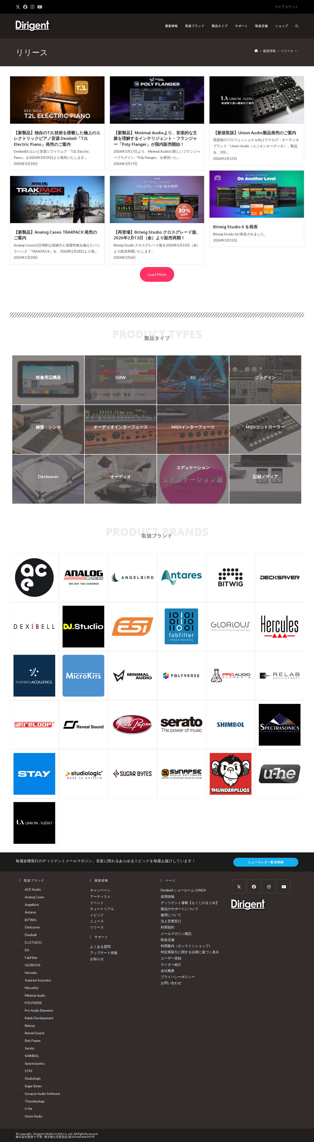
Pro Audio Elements (39, 1010)
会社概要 (167, 970)
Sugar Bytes (33, 1086)
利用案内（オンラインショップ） (186, 946)
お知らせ (97, 959)
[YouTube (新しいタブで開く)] (40, 6)
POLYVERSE (33, 1003)
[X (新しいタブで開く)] (19, 6)
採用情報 (167, 896)
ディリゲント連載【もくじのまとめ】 (190, 902)
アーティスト (100, 896)
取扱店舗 (167, 940)
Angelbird (32, 905)
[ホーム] (256, 51)
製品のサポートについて (179, 909)
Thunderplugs (35, 1101)
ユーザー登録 (171, 958)
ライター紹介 (171, 964)
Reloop (30, 1026)
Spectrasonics (35, 1063)
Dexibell (31, 935)
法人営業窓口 (171, 921)
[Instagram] (268, 886)
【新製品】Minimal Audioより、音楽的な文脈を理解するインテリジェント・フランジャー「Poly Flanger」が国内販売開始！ (155, 138)
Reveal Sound (34, 1033)
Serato (29, 1048)
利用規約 (167, 927)
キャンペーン (100, 890)
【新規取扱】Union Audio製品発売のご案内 (254, 132)
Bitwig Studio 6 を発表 (235, 226)
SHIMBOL (32, 1056)
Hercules (31, 973)
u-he (28, 1109)
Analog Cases (34, 897)
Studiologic (33, 1078)
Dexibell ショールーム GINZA (183, 890)
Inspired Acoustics (38, 980)
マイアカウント (286, 7)
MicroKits (32, 988)
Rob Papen (32, 1041)
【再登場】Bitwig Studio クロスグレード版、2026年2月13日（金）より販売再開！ (157, 235)
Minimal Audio (35, 995)
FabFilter (31, 958)
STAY (28, 1071)
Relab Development (39, 1018)
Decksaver (32, 927)
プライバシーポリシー (178, 977)
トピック (97, 915)
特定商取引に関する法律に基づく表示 (190, 952)
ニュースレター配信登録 (266, 862)
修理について (171, 915)
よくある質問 (100, 946)
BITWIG (31, 920)
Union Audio (33, 1116)
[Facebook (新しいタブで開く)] (25, 6)
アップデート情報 (104, 953)
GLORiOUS (32, 965)
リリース (97, 927)
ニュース (97, 921)
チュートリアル (102, 909)
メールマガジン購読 (176, 933)
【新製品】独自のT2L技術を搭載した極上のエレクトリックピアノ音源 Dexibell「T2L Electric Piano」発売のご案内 (57, 138)
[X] (239, 886)
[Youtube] (283, 886)
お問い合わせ (171, 983)
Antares (30, 912)
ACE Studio (33, 889)
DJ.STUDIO (33, 942)
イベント (97, 902)
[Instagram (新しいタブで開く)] (32, 6)
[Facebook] (254, 886)
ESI (27, 950)
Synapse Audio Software (42, 1094)
